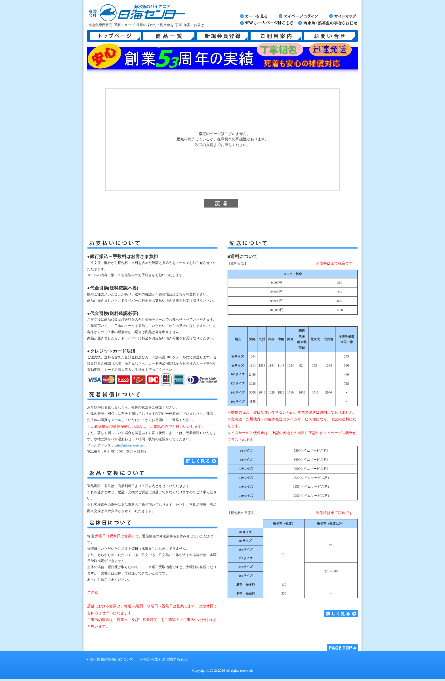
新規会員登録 (222, 36)
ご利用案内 (276, 36)
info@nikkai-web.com (129, 445)
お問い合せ (329, 36)
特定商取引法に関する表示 (165, 659)
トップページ (115, 36)
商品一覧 (168, 36)
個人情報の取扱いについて (111, 659)
